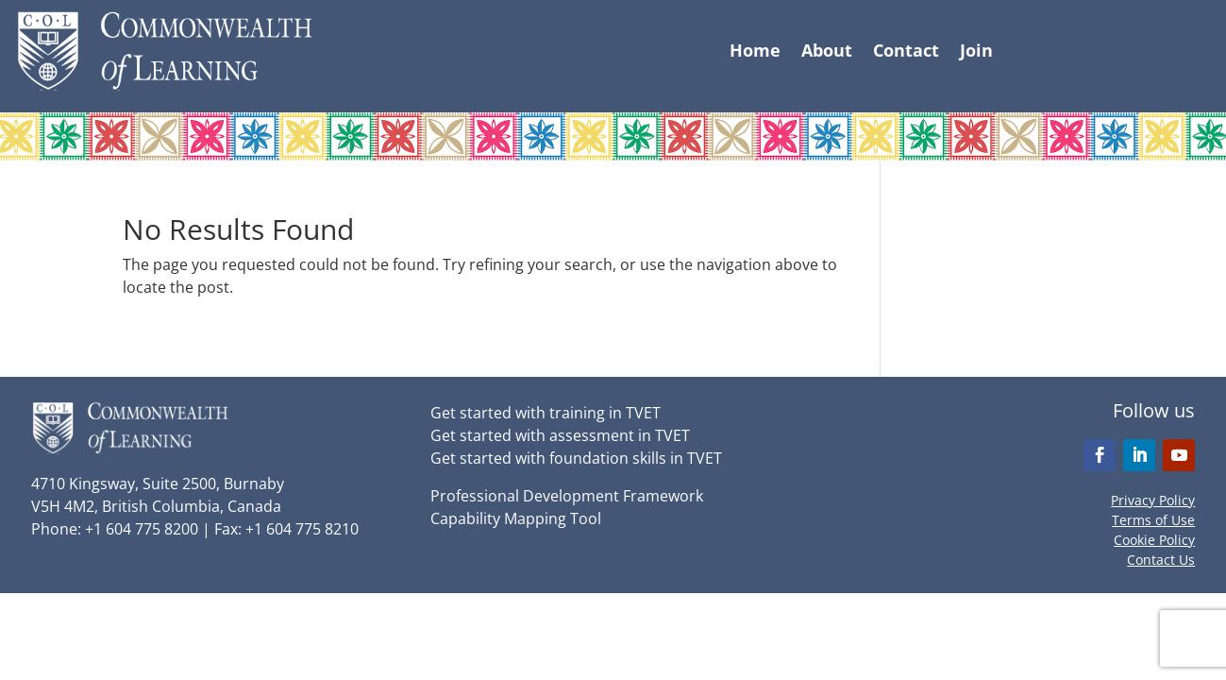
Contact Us (1161, 560)
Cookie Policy (1154, 540)
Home (755, 52)
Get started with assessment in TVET (560, 435)
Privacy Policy (1153, 500)
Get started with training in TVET (545, 412)
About (826, 52)
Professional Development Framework (566, 495)
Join (976, 52)
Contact (906, 52)
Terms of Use (1153, 520)
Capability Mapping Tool (515, 518)
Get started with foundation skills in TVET (576, 458)
